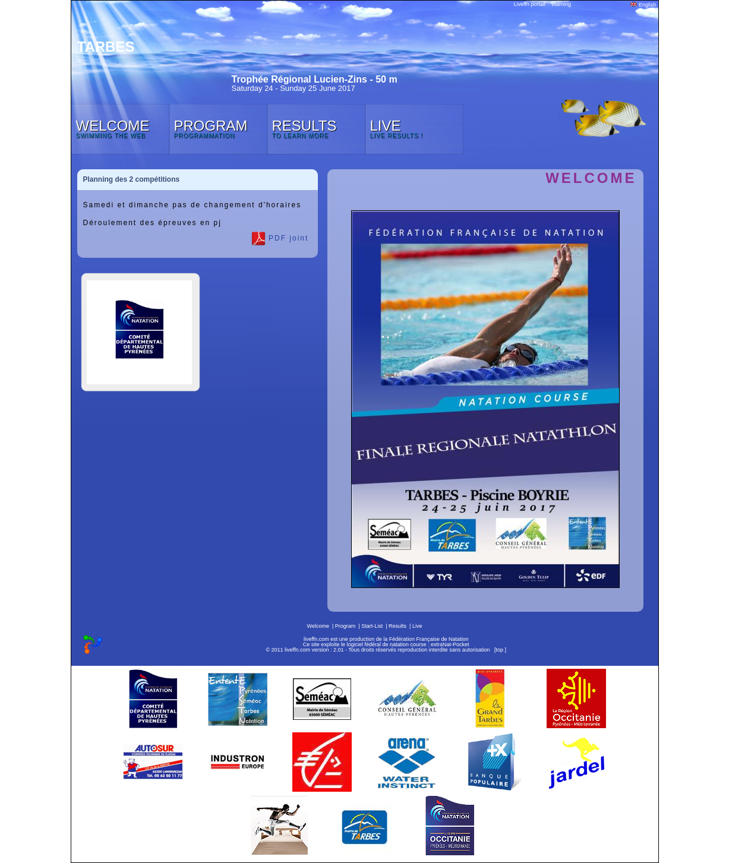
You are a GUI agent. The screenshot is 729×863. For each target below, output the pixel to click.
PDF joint (280, 239)
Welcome (318, 626)
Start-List (372, 626)
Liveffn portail (529, 4)
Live (417, 626)
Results (397, 626)
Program (345, 626)
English (643, 5)
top (499, 650)
